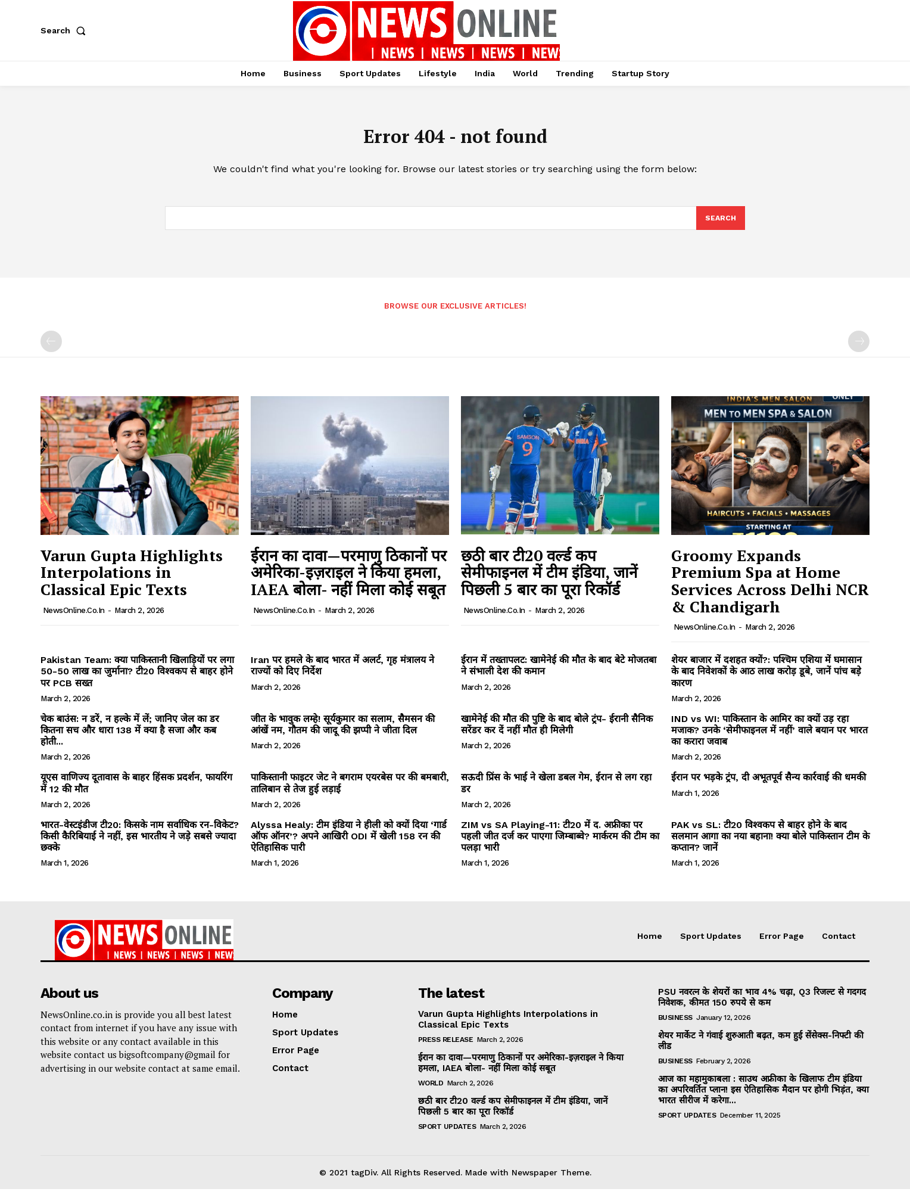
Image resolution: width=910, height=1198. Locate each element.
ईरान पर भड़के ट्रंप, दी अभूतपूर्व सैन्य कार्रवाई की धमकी (768, 786)
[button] (65, 30)
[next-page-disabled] (859, 350)
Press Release (445, 1048)
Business (675, 1026)
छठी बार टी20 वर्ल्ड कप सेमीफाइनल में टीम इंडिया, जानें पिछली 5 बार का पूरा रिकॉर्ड (549, 581)
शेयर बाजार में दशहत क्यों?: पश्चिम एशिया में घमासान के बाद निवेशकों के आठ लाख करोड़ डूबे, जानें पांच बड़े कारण (766, 680)
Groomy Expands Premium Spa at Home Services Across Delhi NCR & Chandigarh (770, 590)
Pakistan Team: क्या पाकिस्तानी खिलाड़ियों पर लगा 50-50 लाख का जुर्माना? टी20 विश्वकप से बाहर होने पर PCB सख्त (137, 680)
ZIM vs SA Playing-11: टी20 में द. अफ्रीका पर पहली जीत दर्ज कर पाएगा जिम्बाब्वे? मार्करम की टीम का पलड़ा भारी (560, 845)
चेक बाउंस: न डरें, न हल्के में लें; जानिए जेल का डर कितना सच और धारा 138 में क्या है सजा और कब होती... (129, 739)
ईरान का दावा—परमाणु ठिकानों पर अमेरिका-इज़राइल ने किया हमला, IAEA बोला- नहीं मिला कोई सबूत (349, 581)
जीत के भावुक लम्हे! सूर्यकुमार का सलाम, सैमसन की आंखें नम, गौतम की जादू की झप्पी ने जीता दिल (343, 733)
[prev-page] (51, 350)
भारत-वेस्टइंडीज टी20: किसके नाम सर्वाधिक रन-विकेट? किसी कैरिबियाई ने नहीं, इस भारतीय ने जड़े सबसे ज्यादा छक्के (139, 845)
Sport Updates (447, 1135)
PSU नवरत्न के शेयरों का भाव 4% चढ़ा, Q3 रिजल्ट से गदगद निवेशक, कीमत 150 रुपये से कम (762, 1005)
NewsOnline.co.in (74, 618)
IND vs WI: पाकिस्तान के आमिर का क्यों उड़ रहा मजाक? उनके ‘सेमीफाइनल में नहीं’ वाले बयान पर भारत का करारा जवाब (769, 739)
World (431, 1091)
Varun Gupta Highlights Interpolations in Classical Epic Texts (131, 581)
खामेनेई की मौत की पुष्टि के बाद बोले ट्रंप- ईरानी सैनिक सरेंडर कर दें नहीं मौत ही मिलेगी (557, 733)
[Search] (720, 225)
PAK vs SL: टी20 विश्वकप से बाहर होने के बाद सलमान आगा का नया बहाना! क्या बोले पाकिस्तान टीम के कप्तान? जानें (770, 845)
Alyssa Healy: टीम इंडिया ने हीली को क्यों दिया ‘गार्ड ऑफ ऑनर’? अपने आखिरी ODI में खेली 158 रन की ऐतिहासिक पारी (349, 845)
